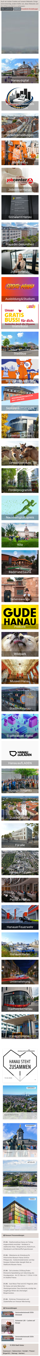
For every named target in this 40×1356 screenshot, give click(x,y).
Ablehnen (17, 9)
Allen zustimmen (7, 9)
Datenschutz (16, 1351)
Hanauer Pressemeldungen (13, 1235)
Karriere (21, 1353)
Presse (31, 1351)
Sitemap (14, 1353)
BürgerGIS (6, 1353)
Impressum (7, 1351)
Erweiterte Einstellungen (29, 9)
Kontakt (25, 1351)
